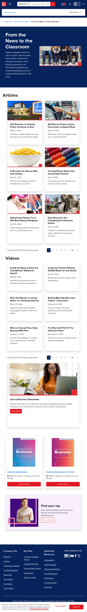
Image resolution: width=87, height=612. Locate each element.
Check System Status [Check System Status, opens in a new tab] (32, 568)
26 (73, 357)
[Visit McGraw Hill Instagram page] (69, 556)
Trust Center (8, 588)
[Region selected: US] (77, 4)
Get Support (29, 573)
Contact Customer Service (31, 558)
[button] (70, 4)
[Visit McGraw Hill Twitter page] (78, 556)
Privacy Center (30, 601)
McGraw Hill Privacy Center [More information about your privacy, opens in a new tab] (39, 609)
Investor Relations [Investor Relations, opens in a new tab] (11, 570)
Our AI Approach (50, 574)
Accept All (76, 607)
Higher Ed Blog (10, 12)
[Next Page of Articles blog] (77, 250)
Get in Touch (48, 520)
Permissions (49, 578)
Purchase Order (50, 583)
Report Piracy (61, 601)
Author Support (50, 565)
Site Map (71, 601)
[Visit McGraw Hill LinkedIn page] (65, 556)
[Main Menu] (75, 12)
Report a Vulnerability (45, 601)
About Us (7, 557)
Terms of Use (17, 601)
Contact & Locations (11, 566)
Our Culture (8, 579)
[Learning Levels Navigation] (10, 4)
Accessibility (49, 560)
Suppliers (48, 587)
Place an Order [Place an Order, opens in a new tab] (30, 577)
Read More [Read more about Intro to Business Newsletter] (16, 411)
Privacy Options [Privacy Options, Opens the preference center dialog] (60, 606)
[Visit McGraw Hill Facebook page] (75, 556)
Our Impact (8, 584)
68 (73, 250)
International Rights (52, 569)
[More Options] (83, 4)
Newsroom (8, 575)
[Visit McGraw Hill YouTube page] (72, 556)
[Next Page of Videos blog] (77, 358)
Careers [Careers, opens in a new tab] (7, 561)
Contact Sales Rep (31, 564)
